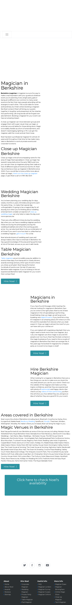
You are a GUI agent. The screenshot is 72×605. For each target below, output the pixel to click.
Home (7, 584)
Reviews (8, 592)
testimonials (45, 389)
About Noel (9, 587)
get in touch (21, 234)
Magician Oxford (44, 594)
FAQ (40, 584)
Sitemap (8, 594)
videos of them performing (52, 392)
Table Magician (27, 599)
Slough (47, 421)
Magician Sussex (44, 592)
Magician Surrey (44, 589)
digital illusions (46, 317)
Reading (31, 421)
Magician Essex (60, 584)
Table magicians (7, 258)
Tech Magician (60, 602)
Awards (7, 589)
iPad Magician (26, 602)
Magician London (44, 587)
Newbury (24, 421)
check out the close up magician (25, 173)
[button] (36, 485)
